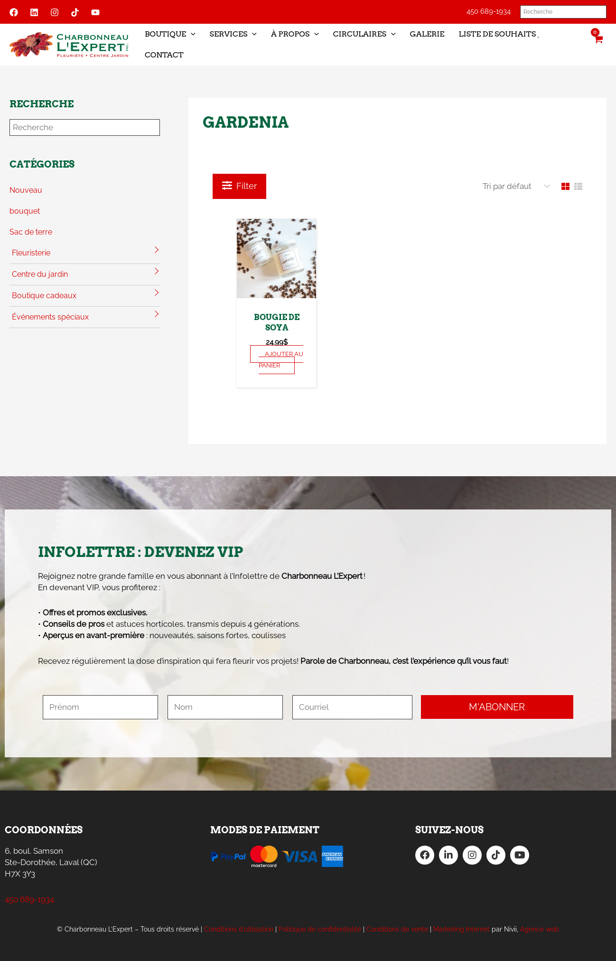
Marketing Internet (461, 929)
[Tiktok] (75, 12)
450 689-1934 (489, 11)
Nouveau (25, 190)
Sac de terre (30, 231)
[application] (191, 34)
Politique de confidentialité (320, 929)
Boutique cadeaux (44, 295)
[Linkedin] (34, 12)
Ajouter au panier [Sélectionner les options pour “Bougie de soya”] (281, 359)
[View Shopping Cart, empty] (598, 44)
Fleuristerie (31, 252)
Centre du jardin (40, 274)
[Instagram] (54, 12)
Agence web (539, 929)
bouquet (24, 211)
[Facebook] (13, 12)
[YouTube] (95, 12)
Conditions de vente (397, 929)
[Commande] (514, 186)
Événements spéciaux (50, 316)
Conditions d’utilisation (238, 929)
